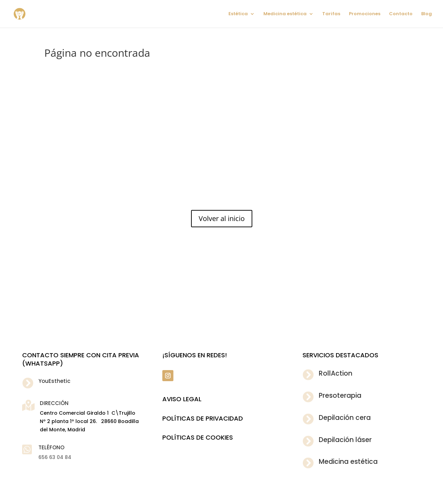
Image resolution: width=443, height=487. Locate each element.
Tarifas (331, 14)
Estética (238, 14)
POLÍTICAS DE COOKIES (197, 437)
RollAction (335, 373)
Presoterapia (340, 395)
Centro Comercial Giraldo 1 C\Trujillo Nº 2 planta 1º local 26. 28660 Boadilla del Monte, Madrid (89, 421)
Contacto (401, 14)
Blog (426, 14)
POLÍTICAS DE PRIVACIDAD (202, 418)
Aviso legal (181, 399)
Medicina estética (285, 14)
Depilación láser (345, 439)
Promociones (364, 14)
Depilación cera (345, 417)
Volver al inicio (222, 218)
